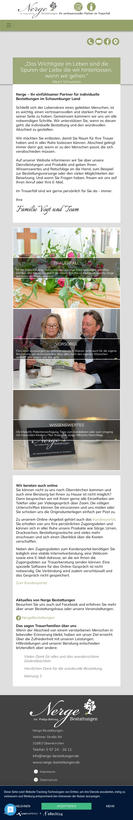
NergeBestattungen (35, 617)
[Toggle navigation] (8, 25)
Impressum (44, 772)
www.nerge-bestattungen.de (56, 762)
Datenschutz (49, 780)
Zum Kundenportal (31, 583)
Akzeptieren (66, 806)
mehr (110, 806)
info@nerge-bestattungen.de (56, 756)
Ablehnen (22, 806)
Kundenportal (104, 519)
